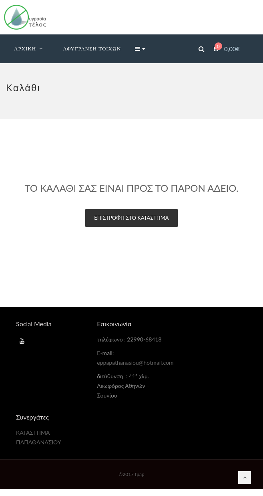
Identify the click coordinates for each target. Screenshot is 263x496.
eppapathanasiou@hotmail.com (135, 362)
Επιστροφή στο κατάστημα (131, 218)
